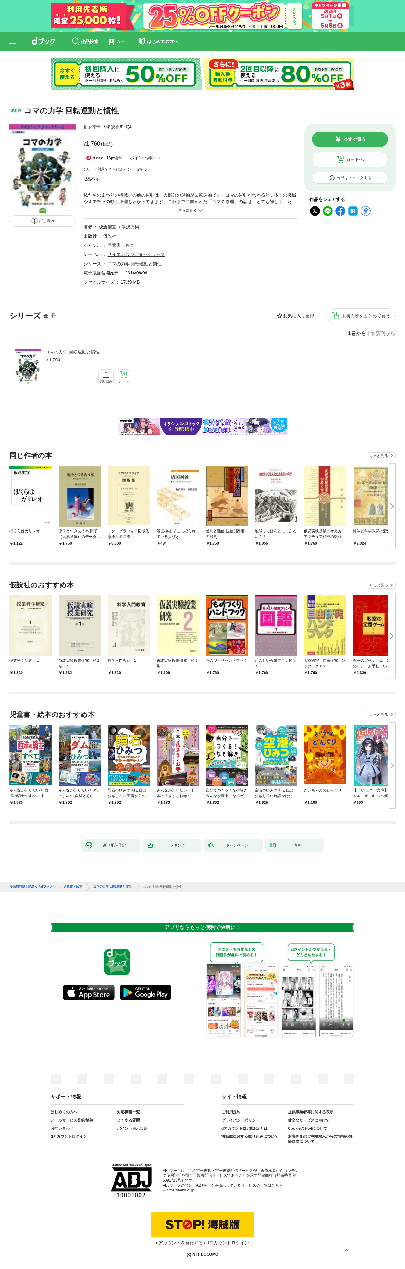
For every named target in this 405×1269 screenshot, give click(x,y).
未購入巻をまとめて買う (365, 315)
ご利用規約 (230, 1112)
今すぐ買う (355, 139)
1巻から (357, 333)
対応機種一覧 (128, 1112)
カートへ (355, 159)
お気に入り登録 (298, 315)
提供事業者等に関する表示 (310, 1112)
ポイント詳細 (143, 157)
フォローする (128, 127)
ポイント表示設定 (132, 1128)
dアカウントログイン (69, 1136)
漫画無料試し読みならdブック (31, 886)
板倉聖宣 (92, 127)
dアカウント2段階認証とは (244, 1128)
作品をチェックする (354, 178)
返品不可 (91, 179)
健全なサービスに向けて (309, 1120)
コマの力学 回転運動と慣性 (72, 351)
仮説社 (109, 236)
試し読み (46, 221)
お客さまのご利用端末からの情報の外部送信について (320, 1139)
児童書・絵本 (121, 245)
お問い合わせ (62, 1128)
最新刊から (383, 333)
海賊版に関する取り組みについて (249, 1136)
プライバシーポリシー (240, 1120)
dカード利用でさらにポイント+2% (113, 169)
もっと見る (378, 455)
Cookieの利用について (307, 1128)
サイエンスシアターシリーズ (136, 254)
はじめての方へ (64, 1112)
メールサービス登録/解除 (72, 1120)
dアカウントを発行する (179, 1242)
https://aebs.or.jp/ (180, 1190)
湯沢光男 (115, 127)
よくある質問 (128, 1120)
